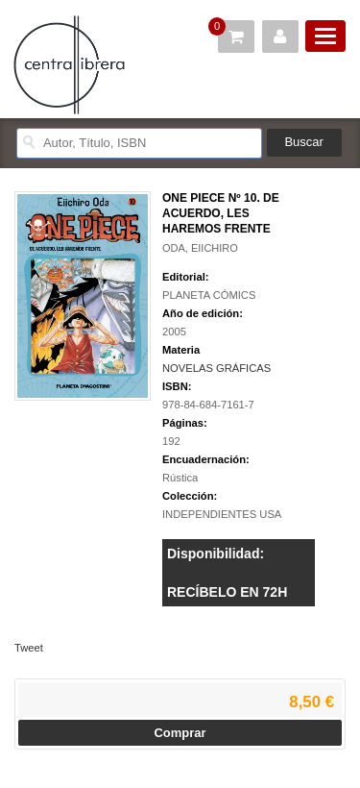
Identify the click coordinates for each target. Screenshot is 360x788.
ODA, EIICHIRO (200, 248)
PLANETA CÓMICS (208, 295)
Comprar (179, 733)
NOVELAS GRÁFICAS (216, 368)
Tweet (28, 647)
